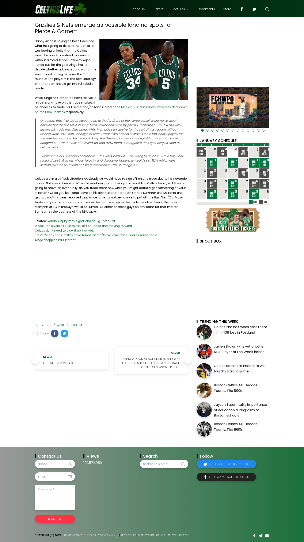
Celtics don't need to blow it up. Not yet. (64, 230)
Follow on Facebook (229, 477)
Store (227, 9)
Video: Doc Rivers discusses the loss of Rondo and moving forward (83, 226)
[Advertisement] (111, 286)
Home (67, 535)
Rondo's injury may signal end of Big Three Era (81, 221)
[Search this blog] (164, 464)
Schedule (138, 9)
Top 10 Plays (106, 535)
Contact (90, 535)
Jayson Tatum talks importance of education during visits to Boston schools (240, 410)
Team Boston (181, 535)
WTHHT (77, 535)
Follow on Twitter (229, 464)
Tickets (158, 9)
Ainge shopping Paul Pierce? (55, 240)
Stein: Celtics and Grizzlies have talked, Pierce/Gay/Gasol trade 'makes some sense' (96, 235)
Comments (206, 9)
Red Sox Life (128, 535)
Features (180, 9)
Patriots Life (146, 535)
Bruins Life (163, 535)
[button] (54, 333)
